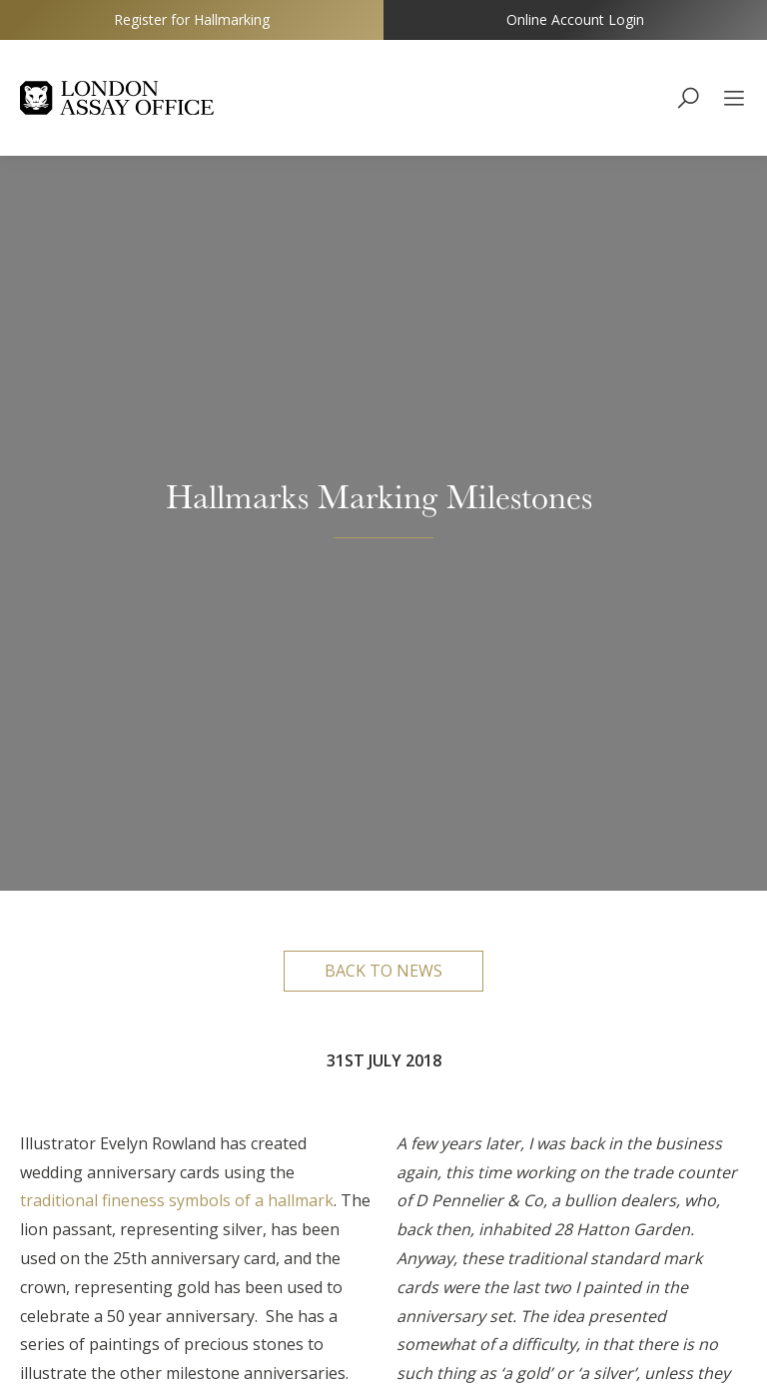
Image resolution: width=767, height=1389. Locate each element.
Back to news (383, 238)
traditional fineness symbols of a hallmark (177, 468)
